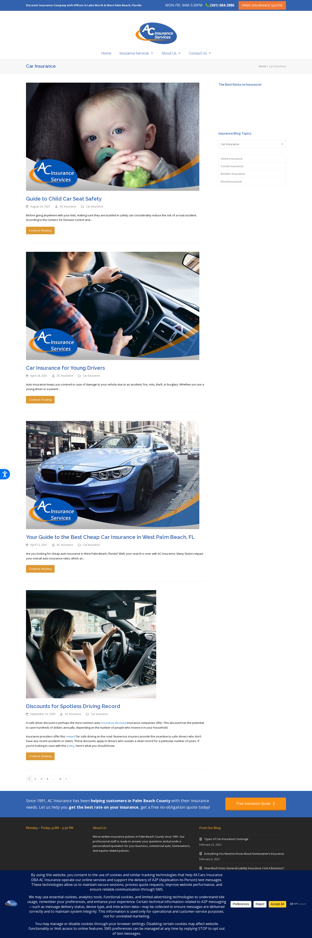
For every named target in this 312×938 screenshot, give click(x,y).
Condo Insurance (232, 166)
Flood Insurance (231, 181)
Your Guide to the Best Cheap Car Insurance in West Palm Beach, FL (110, 537)
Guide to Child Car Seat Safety (64, 199)
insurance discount (113, 723)
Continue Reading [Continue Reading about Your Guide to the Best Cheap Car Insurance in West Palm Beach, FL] (40, 568)
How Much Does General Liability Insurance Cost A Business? (244, 868)
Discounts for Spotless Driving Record (73, 706)
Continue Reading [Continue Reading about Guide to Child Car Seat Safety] (40, 230)
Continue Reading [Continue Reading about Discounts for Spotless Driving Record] (40, 756)
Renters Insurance (233, 174)
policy (71, 746)
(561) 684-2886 (222, 5)
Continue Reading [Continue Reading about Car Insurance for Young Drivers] (40, 399)
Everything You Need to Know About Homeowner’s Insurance (244, 854)
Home (262, 66)
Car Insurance (94, 206)
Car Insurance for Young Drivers (65, 368)
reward (70, 736)
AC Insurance (68, 206)
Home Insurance (231, 159)
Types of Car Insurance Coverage (226, 839)
